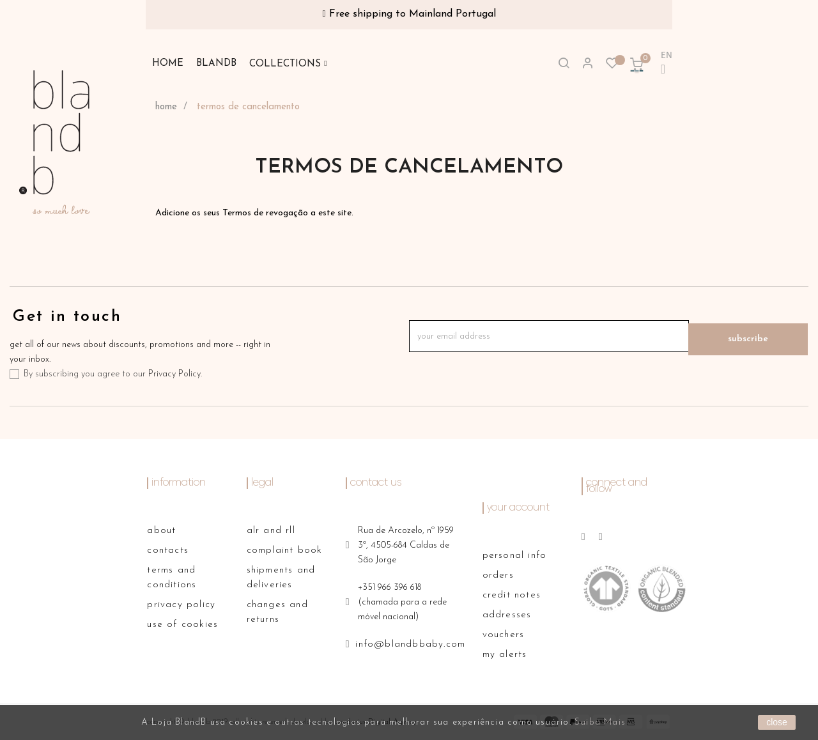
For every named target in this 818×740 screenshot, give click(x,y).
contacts (168, 550)
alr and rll (271, 531)
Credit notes (511, 595)
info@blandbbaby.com (410, 644)
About (161, 531)
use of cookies (182, 624)
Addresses (507, 615)
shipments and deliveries (281, 578)
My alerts (504, 654)
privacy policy (181, 605)
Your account (518, 508)
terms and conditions (171, 578)
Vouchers (503, 635)
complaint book (285, 550)
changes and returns (277, 612)
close (776, 722)
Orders (498, 575)
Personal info (514, 555)
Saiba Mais (600, 722)
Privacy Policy (174, 374)
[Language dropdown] (660, 64)
